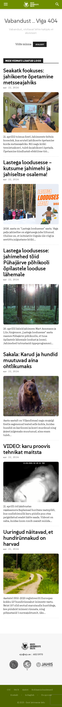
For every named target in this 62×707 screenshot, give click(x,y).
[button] (57, 4)
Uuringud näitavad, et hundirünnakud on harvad (28, 538)
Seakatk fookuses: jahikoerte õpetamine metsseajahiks (28, 76)
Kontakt (14, 694)
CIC (9, 689)
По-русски (46, 694)
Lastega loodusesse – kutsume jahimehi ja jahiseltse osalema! (27, 168)
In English (29, 694)
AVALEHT (39, 44)
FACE (16, 689)
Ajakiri (25, 689)
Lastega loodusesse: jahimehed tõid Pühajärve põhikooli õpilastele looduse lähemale (26, 262)
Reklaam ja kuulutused (42, 689)
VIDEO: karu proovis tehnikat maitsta (26, 449)
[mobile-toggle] (5, 4)
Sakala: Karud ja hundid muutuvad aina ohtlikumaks (30, 360)
